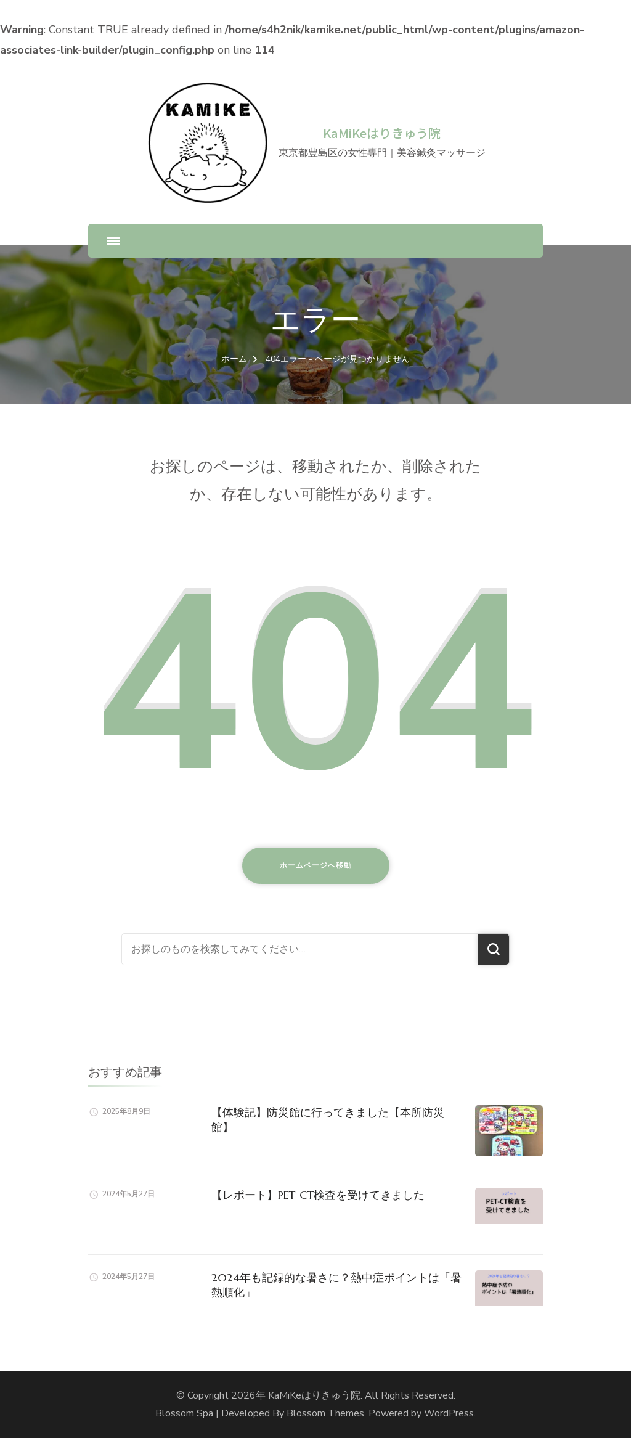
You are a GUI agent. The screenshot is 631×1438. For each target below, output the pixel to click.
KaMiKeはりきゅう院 (382, 133)
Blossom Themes (325, 1413)
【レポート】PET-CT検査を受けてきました (318, 1195)
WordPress (449, 1413)
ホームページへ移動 (316, 865)
